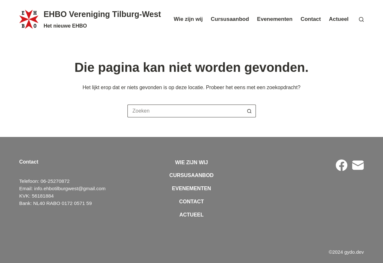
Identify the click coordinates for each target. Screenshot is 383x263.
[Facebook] (341, 165)
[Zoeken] (361, 19)
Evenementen (275, 19)
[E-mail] (358, 165)
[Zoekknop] (249, 111)
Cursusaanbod (230, 19)
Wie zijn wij (188, 19)
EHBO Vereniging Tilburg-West (102, 14)
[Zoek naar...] (185, 111)
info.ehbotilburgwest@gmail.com (70, 188)
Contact (310, 19)
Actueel (338, 19)
